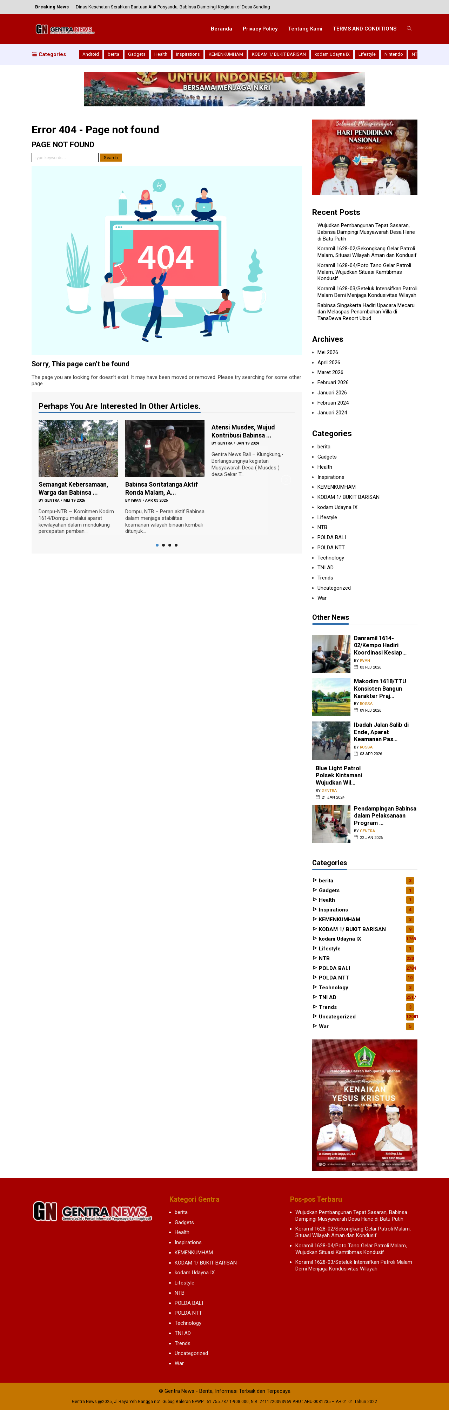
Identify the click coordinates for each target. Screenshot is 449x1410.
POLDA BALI (331, 537)
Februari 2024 (333, 403)
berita (113, 54)
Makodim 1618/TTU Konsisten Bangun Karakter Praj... (380, 688)
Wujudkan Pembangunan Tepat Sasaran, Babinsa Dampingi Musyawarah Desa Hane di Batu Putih (366, 232)
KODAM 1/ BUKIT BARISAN (279, 54)
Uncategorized (334, 588)
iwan (136, 500)
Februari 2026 (333, 382)
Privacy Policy (260, 29)
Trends (325, 578)
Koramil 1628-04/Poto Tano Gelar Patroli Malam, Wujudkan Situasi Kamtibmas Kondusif (364, 272)
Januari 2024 (332, 412)
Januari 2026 (332, 392)
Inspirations (188, 54)
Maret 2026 (330, 372)
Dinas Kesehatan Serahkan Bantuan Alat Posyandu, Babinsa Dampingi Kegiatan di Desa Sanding (173, 6)
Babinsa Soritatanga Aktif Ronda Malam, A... (162, 488)
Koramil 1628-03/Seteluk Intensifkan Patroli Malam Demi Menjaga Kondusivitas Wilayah (367, 291)
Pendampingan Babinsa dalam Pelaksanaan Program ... (385, 815)
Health (160, 54)
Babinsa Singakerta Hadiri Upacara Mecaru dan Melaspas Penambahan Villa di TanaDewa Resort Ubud (366, 312)
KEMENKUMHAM (226, 54)
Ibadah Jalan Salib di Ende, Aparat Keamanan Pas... (381, 732)
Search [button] (111, 157)
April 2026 (328, 362)
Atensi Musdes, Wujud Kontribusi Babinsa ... (243, 431)
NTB (416, 54)
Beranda (221, 29)
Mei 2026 (327, 352)
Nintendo (393, 54)
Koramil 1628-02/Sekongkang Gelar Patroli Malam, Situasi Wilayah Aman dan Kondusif (367, 251)
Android (90, 54)
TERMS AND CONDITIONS (364, 29)
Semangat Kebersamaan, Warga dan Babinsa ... (75, 488)
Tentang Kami (305, 29)
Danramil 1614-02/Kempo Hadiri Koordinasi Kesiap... (380, 645)
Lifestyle (367, 54)
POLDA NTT (331, 547)
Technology (330, 558)
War (322, 598)
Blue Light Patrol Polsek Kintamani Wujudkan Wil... (339, 775)
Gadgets (137, 54)
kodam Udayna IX (332, 54)
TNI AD (325, 567)
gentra (52, 500)
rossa (366, 703)
